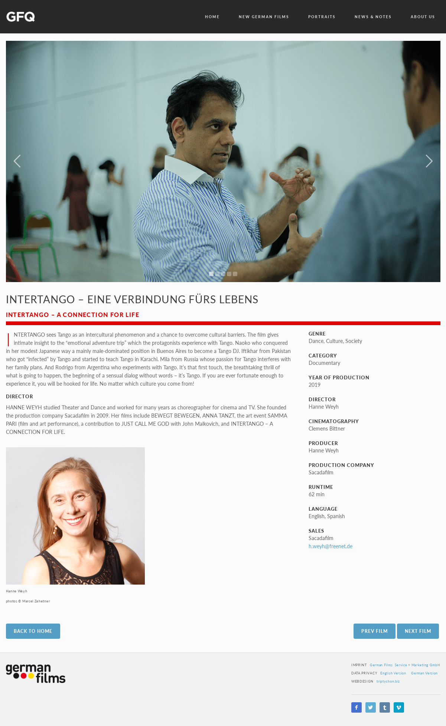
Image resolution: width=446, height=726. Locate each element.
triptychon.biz (388, 681)
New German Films (264, 16)
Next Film (418, 631)
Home (212, 16)
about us (423, 16)
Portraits (322, 16)
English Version (393, 673)
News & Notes (373, 16)
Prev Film (374, 631)
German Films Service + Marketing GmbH (405, 665)
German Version (424, 673)
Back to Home (33, 631)
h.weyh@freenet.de (330, 546)
